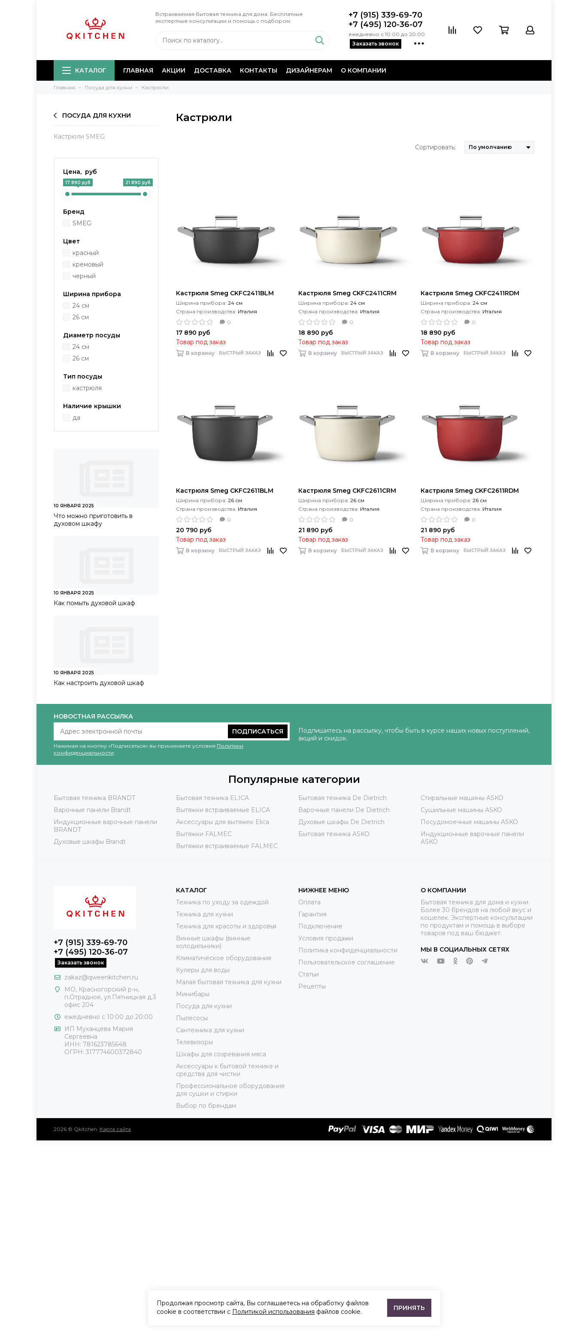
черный (84, 276)
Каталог (84, 70)
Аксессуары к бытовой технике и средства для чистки (227, 1070)
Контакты (258, 70)
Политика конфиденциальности (347, 950)
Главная (138, 70)
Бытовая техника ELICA (212, 798)
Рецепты (312, 986)
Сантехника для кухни (210, 1030)
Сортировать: (435, 147)
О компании (363, 70)
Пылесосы (192, 1018)
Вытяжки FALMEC (204, 834)
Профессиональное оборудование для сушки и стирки (230, 1090)
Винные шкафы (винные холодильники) (213, 942)
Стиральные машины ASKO (462, 798)
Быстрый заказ (240, 353)
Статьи (308, 974)
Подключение (320, 926)
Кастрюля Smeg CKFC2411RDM (470, 293)
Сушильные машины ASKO (461, 810)
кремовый (88, 264)
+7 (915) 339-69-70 (385, 15)
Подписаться (257, 731)
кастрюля (87, 388)
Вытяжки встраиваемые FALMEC (227, 846)
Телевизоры (194, 1042)
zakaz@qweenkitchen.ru (101, 977)
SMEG (82, 223)
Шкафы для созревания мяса (221, 1054)
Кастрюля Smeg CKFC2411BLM (225, 293)
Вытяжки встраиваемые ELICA (223, 810)
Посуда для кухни (92, 115)
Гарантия (312, 914)
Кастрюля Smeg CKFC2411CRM (347, 293)
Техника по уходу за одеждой (222, 902)
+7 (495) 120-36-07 (386, 24)
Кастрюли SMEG (79, 136)
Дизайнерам (309, 70)
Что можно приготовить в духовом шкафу (93, 520)
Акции (173, 70)
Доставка (212, 70)
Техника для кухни (204, 914)
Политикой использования (273, 1312)
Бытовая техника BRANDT (94, 798)
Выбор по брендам (206, 1106)
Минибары (192, 994)
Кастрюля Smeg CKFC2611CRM (347, 490)
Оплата (309, 902)
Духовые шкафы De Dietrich (341, 822)
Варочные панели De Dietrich (344, 810)
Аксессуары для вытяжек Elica (222, 822)
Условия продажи (325, 938)
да (76, 417)
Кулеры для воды (203, 970)
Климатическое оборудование (224, 958)
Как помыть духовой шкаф (94, 603)
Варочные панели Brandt (92, 810)
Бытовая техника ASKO (334, 834)
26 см (81, 317)
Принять (409, 1308)
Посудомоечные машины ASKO (469, 822)
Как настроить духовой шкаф (99, 683)
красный (86, 253)
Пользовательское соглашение (346, 962)
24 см (81, 305)
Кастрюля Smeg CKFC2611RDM (470, 490)
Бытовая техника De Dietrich (342, 798)
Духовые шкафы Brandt (90, 842)
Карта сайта (115, 1129)
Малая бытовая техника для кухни (229, 982)
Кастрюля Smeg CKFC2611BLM (224, 490)
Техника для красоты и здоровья (226, 926)
